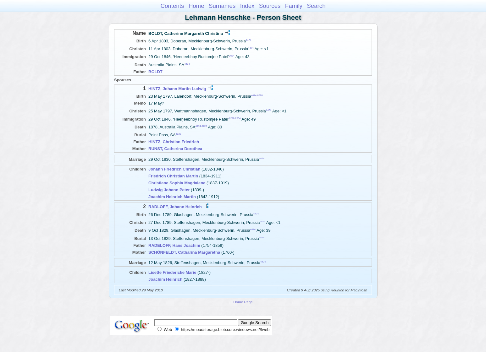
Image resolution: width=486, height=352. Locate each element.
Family (293, 6)
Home (196, 6)
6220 (259, 95)
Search (316, 6)
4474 (248, 40)
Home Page (243, 302)
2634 (232, 55)
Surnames (222, 6)
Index (247, 6)
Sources (270, 6)
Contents (172, 6)
